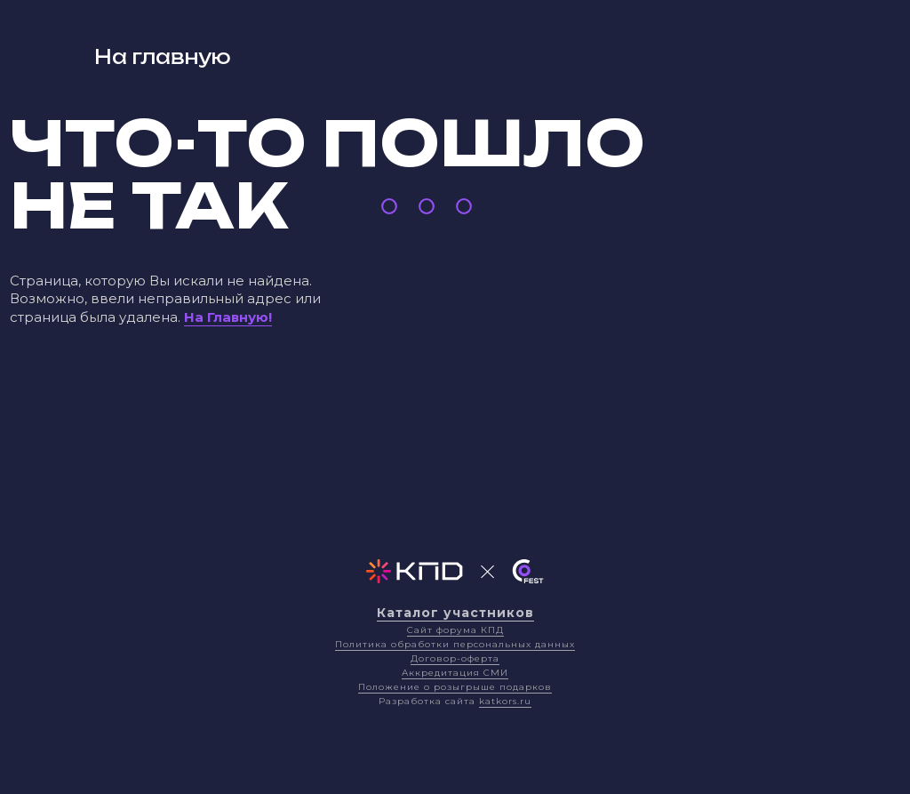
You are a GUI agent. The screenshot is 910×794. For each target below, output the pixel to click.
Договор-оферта (455, 658)
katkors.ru (505, 701)
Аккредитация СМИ (455, 672)
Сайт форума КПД (455, 630)
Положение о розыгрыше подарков (455, 687)
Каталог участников (455, 613)
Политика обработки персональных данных (455, 644)
